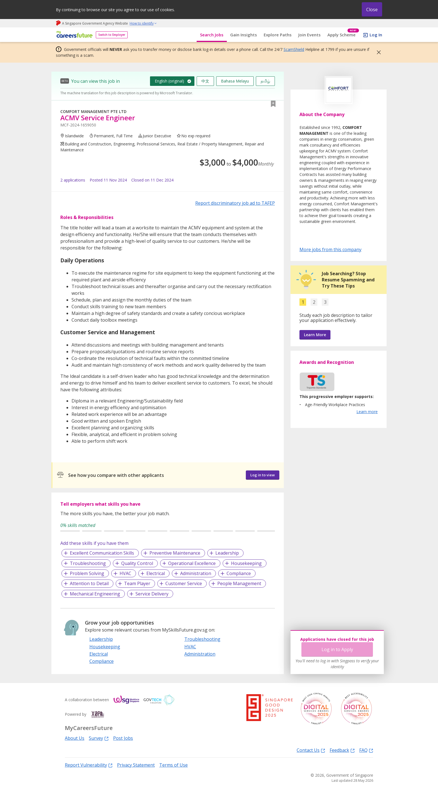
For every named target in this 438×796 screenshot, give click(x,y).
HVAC (125, 573)
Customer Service (183, 583)
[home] (74, 35)
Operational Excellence (192, 563)
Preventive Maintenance (174, 553)
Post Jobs (123, 738)
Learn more (367, 411)
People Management (239, 583)
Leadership (227, 553)
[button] (377, 52)
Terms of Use (173, 764)
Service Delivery (151, 594)
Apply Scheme (343, 34)
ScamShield (294, 49)
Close (372, 9)
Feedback (342, 750)
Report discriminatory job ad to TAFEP (235, 203)
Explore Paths (278, 34)
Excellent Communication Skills (102, 553)
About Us (74, 738)
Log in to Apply (337, 649)
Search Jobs (211, 34)
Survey (99, 738)
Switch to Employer (111, 35)
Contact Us (311, 750)
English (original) (169, 81)
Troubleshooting (88, 563)
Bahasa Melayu (235, 81)
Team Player (137, 583)
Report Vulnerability (89, 764)
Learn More (315, 334)
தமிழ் (265, 81)
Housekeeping (246, 563)
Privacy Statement (136, 764)
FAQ (366, 750)
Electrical (155, 573)
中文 (205, 81)
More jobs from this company (330, 249)
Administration (195, 573)
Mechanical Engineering (95, 594)
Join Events (309, 34)
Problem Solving (87, 573)
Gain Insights (243, 34)
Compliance (239, 573)
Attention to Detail (89, 583)
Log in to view (262, 474)
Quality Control (137, 563)
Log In (376, 34)
